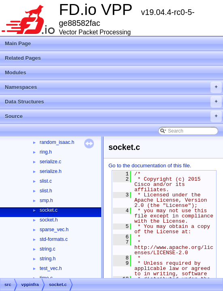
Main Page (18, 43)
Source (113, 116)
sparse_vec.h (54, 229)
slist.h (46, 191)
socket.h (49, 220)
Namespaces (113, 87)
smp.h (46, 200)
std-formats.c (54, 239)
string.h (47, 258)
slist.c (46, 181)
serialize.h (51, 171)
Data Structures (113, 102)
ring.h (46, 152)
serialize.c (50, 161)
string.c (47, 249)
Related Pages (23, 58)
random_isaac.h (57, 142)
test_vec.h (51, 268)
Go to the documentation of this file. (149, 165)
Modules (15, 73)
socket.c (48, 210)
